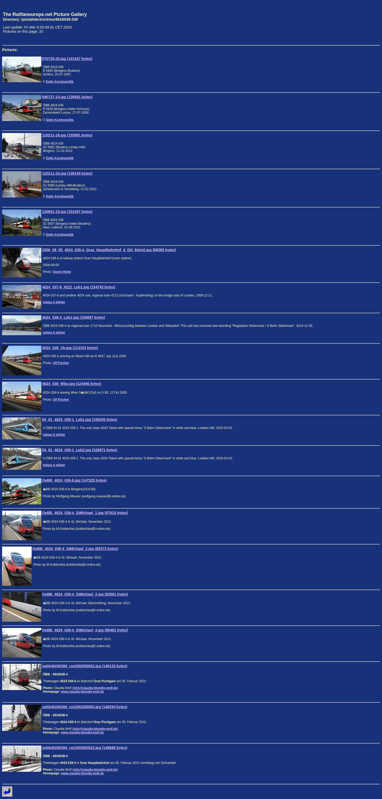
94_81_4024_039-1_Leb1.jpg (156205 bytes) (79, 419)
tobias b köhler (54, 302)
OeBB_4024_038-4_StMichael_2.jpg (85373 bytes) (75, 549)
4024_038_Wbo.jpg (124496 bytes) (71, 384)
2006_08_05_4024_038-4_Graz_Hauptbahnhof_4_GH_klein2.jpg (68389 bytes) (109, 250)
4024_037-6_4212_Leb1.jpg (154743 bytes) (78, 287)
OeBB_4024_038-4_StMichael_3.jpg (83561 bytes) (85, 594)
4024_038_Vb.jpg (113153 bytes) (70, 348)
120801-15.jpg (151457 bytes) (67, 212)
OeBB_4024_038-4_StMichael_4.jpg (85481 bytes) (85, 630)
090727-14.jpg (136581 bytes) (67, 97)
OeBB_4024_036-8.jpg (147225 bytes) (74, 480)
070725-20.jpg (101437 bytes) (67, 59)
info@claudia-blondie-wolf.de (95, 688)
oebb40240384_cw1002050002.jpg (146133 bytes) (84, 666)
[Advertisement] (355, 22)
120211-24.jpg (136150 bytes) (67, 173)
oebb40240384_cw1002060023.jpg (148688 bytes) (84, 748)
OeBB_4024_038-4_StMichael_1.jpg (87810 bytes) (85, 513)
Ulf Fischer (61, 363)
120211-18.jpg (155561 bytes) (67, 135)
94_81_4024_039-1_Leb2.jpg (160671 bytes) (79, 450)
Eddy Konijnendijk (60, 82)
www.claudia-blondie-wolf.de (82, 691)
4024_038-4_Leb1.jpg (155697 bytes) (73, 317)
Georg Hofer (62, 272)
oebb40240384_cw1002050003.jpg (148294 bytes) (84, 707)
